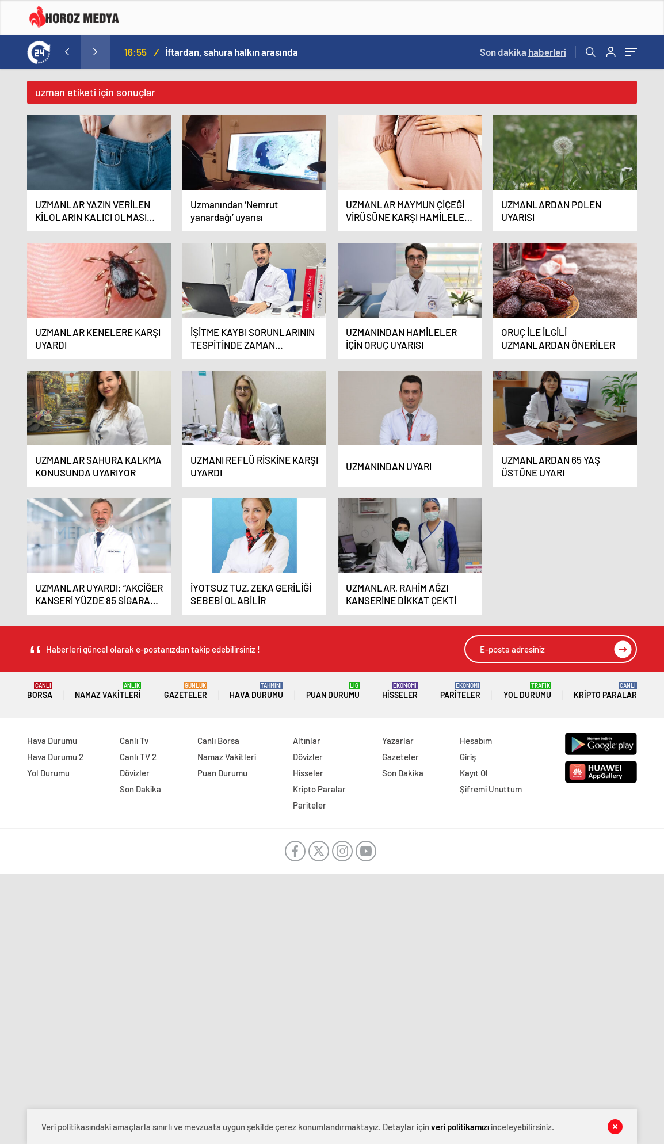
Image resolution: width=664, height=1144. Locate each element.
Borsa (39, 691)
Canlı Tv (134, 740)
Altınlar (306, 740)
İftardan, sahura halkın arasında (231, 52)
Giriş (468, 757)
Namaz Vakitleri (108, 691)
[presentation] (66, 52)
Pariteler (460, 691)
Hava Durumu (256, 691)
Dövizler (135, 773)
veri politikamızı (460, 1127)
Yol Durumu (527, 691)
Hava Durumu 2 (55, 757)
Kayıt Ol (474, 773)
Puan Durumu (333, 691)
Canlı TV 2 (138, 757)
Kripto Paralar (605, 691)
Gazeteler (185, 691)
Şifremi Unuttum (491, 789)
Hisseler (400, 691)
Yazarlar (398, 740)
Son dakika (523, 52)
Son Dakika (140, 789)
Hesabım (476, 740)
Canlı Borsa (218, 740)
